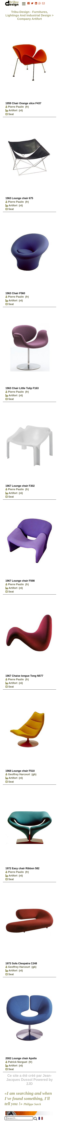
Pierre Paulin (14, 106)
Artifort (11, 110)
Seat (9, 114)
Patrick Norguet (16, 1062)
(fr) (27, 106)
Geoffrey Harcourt (17, 774)
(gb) (34, 774)
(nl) (21, 110)
